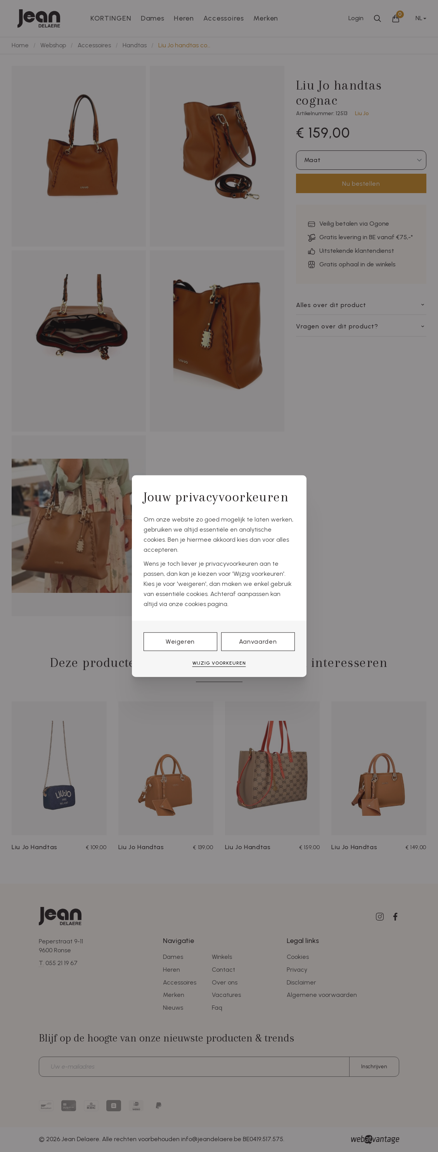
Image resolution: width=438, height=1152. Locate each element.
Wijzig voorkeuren (219, 663)
